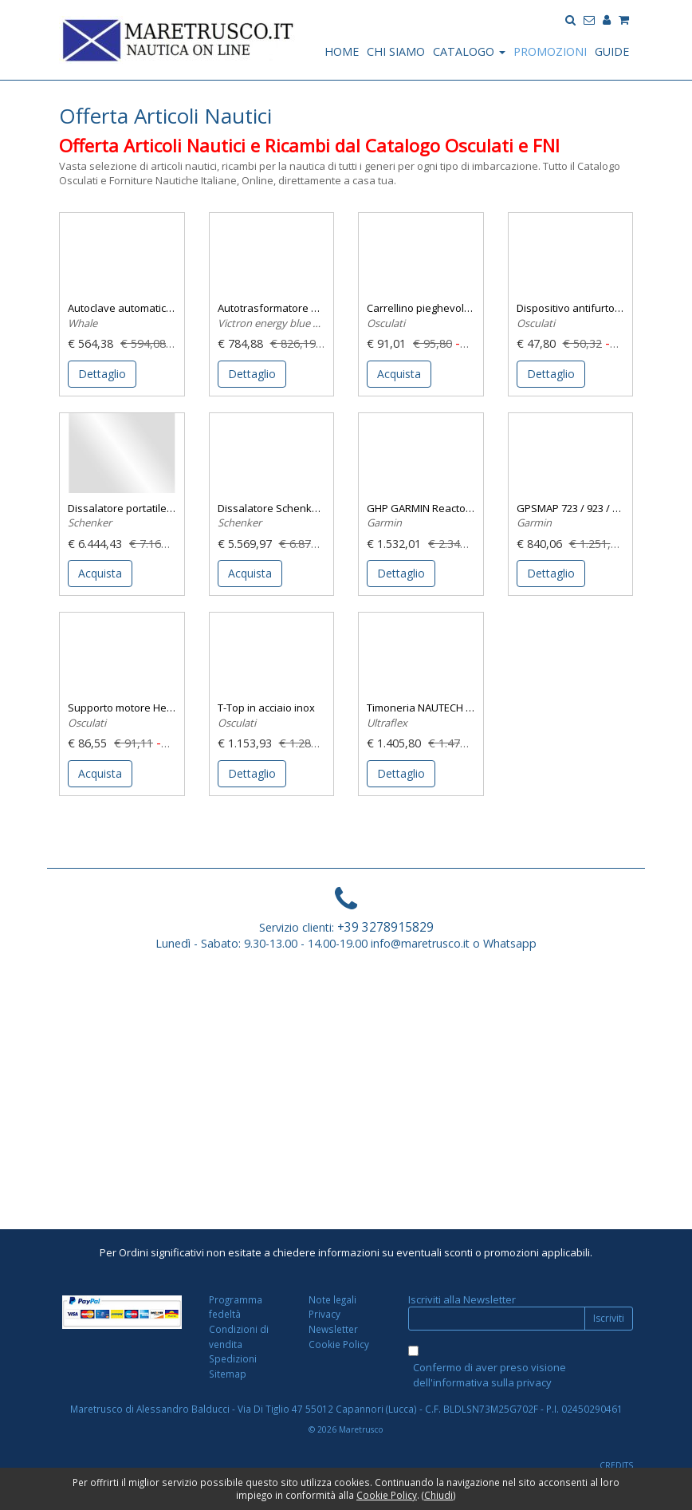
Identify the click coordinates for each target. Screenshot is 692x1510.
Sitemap (227, 1373)
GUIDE (612, 51)
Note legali (332, 1299)
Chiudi (438, 1494)
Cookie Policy (339, 1344)
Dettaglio (102, 373)
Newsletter (333, 1329)
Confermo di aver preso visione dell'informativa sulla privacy (489, 1375)
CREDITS (616, 1465)
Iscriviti (608, 1318)
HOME (341, 51)
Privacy (324, 1313)
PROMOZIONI (550, 51)
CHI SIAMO (396, 51)
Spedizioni (233, 1358)
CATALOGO (469, 51)
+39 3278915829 (385, 927)
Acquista (399, 373)
